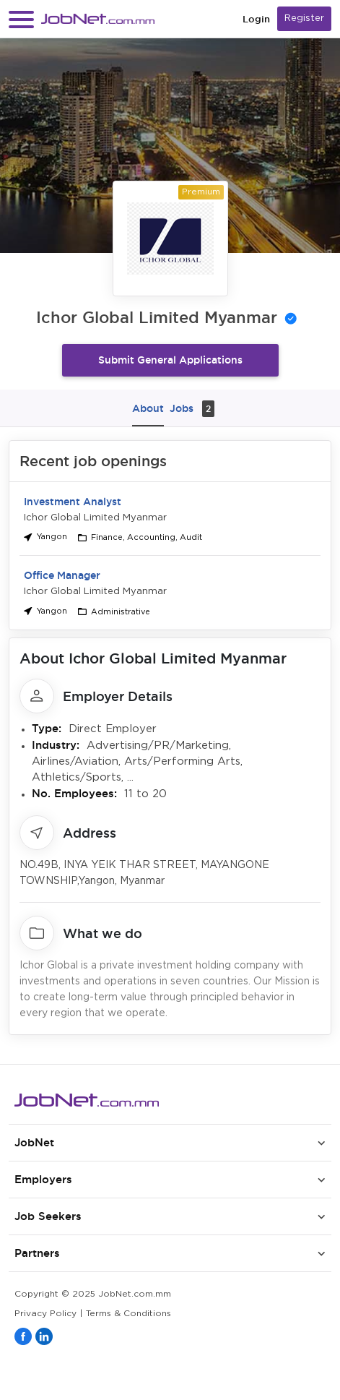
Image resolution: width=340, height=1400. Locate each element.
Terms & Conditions (128, 1314)
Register (304, 18)
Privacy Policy (45, 1314)
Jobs (192, 408)
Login (256, 19)
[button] (21, 19)
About (148, 408)
